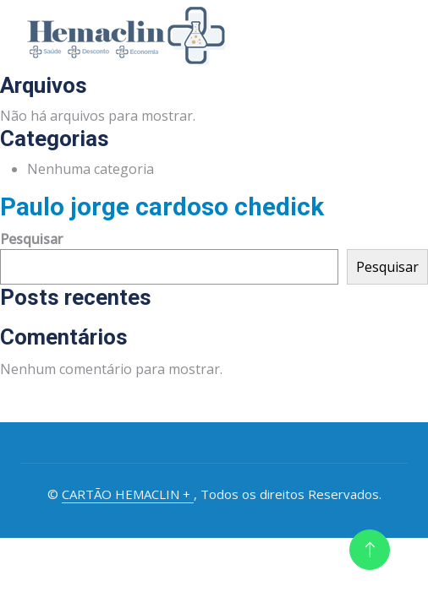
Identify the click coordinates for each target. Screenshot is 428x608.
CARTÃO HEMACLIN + (128, 494)
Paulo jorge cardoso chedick (162, 207)
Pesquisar (31, 239)
